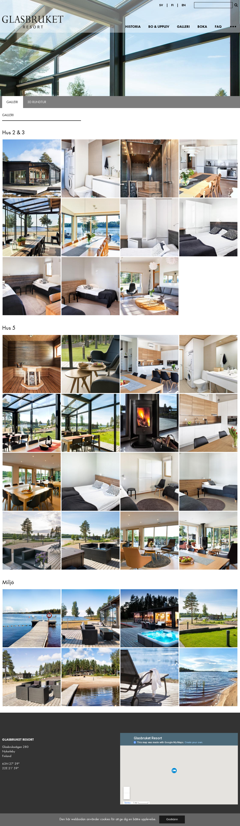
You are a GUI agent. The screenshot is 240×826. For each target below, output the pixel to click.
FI (172, 5)
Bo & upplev (158, 26)
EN (184, 5)
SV (161, 5)
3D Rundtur (36, 102)
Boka (202, 26)
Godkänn (172, 819)
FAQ (218, 26)
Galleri (183, 26)
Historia (133, 26)
